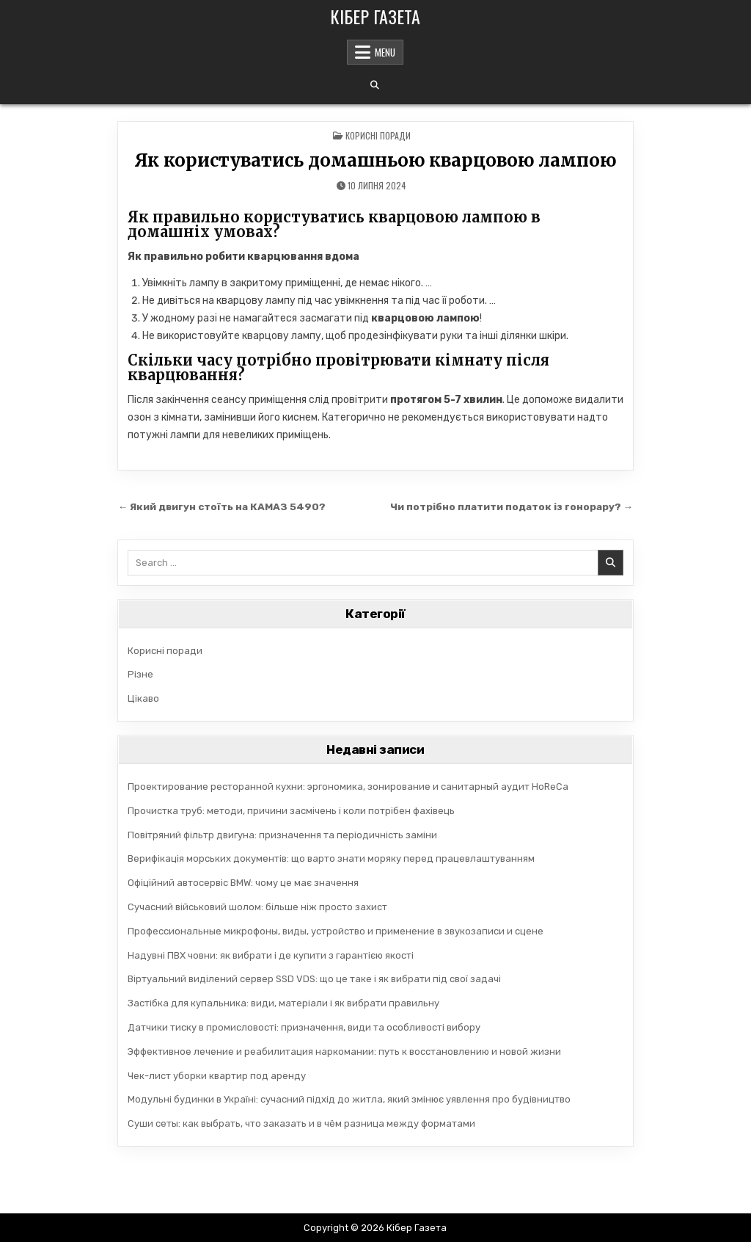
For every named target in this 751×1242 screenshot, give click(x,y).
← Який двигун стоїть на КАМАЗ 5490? (222, 506)
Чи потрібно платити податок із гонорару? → (512, 506)
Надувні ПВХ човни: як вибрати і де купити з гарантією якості (271, 955)
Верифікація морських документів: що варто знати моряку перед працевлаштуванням (331, 858)
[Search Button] (374, 85)
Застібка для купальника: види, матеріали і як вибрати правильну (283, 1003)
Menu (385, 52)
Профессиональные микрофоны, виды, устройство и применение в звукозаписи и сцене (335, 931)
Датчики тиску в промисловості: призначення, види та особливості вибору (304, 1027)
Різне (140, 674)
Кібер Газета (375, 16)
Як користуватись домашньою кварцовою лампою (375, 160)
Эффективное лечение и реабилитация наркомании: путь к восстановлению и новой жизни (344, 1051)
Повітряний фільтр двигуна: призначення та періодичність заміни (282, 834)
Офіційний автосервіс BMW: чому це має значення (243, 882)
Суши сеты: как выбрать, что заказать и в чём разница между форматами (301, 1123)
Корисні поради (378, 135)
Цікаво (143, 698)
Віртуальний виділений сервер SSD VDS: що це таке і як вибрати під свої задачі (314, 978)
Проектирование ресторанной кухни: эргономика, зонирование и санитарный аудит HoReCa (348, 786)
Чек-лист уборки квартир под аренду (217, 1075)
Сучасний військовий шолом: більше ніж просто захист (257, 906)
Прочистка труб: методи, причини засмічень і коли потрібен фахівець (291, 810)
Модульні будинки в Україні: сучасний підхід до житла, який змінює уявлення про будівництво (349, 1099)
